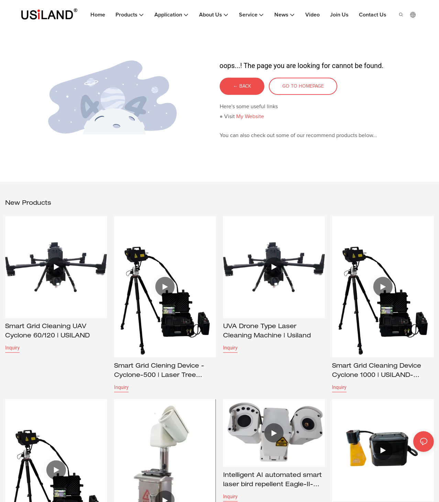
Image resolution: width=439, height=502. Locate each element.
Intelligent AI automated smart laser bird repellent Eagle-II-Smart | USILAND (272, 482)
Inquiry (12, 348)
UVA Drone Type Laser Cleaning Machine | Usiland (267, 331)
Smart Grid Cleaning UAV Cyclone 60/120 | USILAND (47, 331)
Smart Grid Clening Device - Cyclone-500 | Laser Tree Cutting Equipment (159, 372)
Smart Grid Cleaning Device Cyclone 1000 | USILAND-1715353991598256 (376, 372)
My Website (250, 117)
